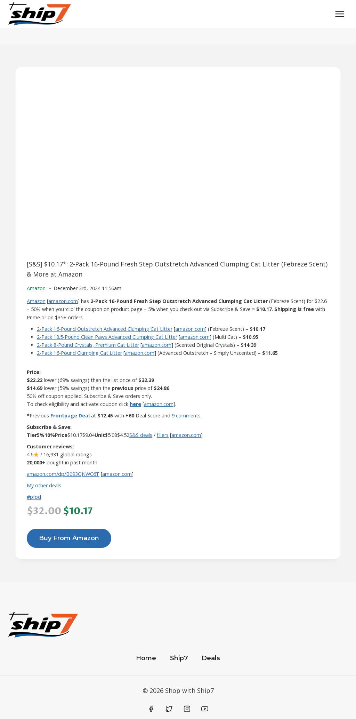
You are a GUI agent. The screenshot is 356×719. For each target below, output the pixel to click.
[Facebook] (151, 709)
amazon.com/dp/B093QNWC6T (63, 474)
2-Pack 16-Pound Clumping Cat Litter (79, 353)
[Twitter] (169, 709)
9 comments (186, 415)
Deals (211, 658)
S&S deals (140, 435)
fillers (163, 435)
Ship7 (179, 658)
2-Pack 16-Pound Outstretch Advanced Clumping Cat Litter (104, 329)
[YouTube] (205, 709)
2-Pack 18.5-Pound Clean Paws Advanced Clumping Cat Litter (107, 337)
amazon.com (63, 301)
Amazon (36, 301)
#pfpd (34, 497)
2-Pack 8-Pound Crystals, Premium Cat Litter (88, 345)
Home (146, 658)
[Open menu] (339, 14)
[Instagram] (187, 709)
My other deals (44, 485)
